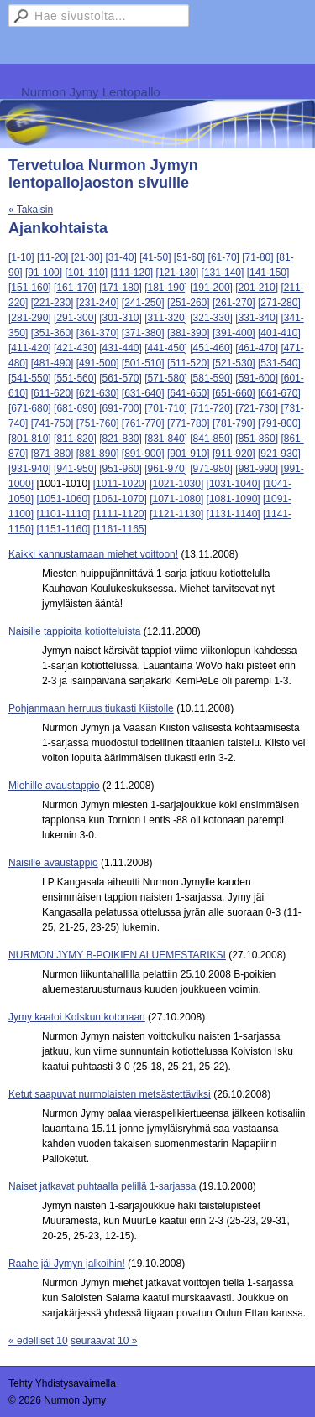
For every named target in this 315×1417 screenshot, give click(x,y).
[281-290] (29, 318)
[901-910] (188, 453)
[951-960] (120, 469)
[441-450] (165, 348)
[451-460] (211, 348)
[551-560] (75, 378)
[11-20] (52, 257)
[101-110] (86, 272)
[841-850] (211, 438)
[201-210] (256, 287)
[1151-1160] (63, 529)
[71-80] (257, 257)
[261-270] (234, 303)
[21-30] (86, 257)
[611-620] (52, 393)
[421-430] (75, 348)
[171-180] (120, 287)
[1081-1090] (233, 499)
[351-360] (52, 333)
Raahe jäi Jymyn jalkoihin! (66, 1263)
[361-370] (97, 333)
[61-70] (223, 257)
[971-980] (211, 469)
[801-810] (29, 438)
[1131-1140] (233, 514)
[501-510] (143, 363)
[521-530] (234, 363)
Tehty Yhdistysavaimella (62, 1383)
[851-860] (256, 438)
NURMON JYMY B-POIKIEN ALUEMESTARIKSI (117, 955)
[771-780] (188, 423)
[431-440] (120, 348)
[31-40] (120, 257)
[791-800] (279, 423)
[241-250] (143, 303)
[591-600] (256, 378)
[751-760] (97, 423)
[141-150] (268, 272)
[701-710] (165, 408)
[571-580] (165, 378)
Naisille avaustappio (53, 863)
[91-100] (43, 272)
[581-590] (211, 378)
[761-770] (143, 423)
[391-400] (234, 333)
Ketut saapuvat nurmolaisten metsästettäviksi (109, 1094)
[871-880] (52, 453)
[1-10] (21, 257)
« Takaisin (30, 209)
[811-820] (75, 438)
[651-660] (234, 393)
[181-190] (165, 287)
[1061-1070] (120, 499)
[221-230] (52, 303)
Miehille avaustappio (54, 786)
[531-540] (279, 363)
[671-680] (29, 408)
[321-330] (211, 318)
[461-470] (256, 348)
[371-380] (143, 333)
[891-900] (143, 453)
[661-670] (279, 393)
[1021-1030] (176, 484)
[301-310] (120, 318)
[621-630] (97, 393)
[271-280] (279, 303)
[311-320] (165, 318)
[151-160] (29, 287)
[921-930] (279, 453)
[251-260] (188, 303)
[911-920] (234, 453)
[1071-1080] (176, 499)
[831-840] (165, 438)
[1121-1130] (176, 514)
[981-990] (256, 469)
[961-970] (165, 469)
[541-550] (29, 378)
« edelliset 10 (38, 1341)
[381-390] (188, 333)
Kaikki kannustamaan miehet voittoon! (93, 554)
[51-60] (189, 257)
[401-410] (279, 333)
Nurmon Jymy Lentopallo (90, 92)
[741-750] (52, 423)
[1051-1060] (63, 499)
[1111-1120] (120, 514)
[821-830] (120, 438)
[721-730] (256, 408)
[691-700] (120, 408)
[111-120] (131, 272)
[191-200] (211, 287)
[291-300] (75, 318)
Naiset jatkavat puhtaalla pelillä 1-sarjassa (102, 1186)
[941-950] (75, 469)
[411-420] (29, 348)
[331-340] (256, 318)
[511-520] (188, 363)
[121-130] (177, 272)
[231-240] (97, 303)
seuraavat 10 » (104, 1341)
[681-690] (75, 408)
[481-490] (52, 363)
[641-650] (188, 393)
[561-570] (120, 378)
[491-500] (97, 363)
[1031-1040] (233, 484)
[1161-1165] (120, 529)
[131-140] (223, 272)
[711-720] (211, 408)
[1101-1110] (63, 514)
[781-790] (234, 423)
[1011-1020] (120, 484)
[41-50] (155, 257)
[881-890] (97, 453)
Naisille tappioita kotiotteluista (74, 631)
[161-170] (75, 287)
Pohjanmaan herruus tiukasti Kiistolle (91, 708)
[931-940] (29, 469)
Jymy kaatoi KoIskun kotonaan (76, 1017)
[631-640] (143, 393)
